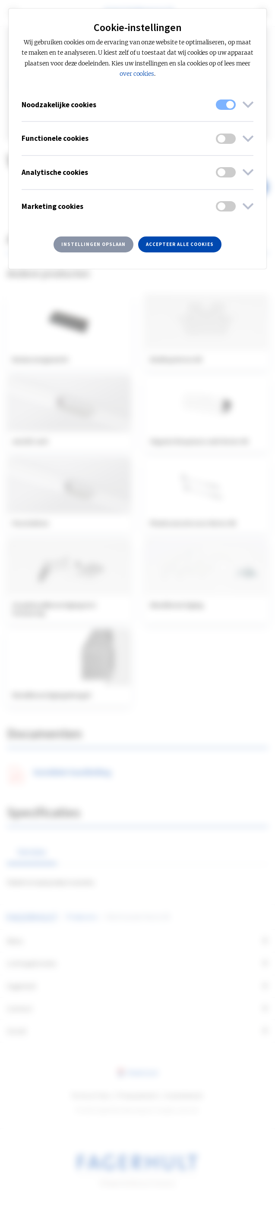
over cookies (137, 74)
